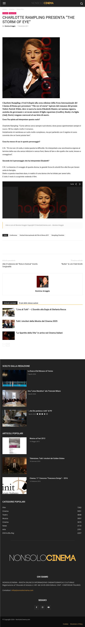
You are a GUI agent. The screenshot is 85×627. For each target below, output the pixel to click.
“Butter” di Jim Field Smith (72, 264)
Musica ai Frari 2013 (37, 438)
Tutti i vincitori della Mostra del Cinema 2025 (36, 321)
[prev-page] (4, 344)
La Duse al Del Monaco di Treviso (40, 371)
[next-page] (7, 344)
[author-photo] (42, 287)
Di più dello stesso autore (28, 303)
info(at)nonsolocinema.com (22, 590)
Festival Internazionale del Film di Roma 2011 (34, 235)
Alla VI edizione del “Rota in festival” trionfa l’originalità (19, 265)
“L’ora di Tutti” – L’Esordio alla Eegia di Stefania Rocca (41, 309)
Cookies (65, 624)
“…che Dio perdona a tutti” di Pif (40, 411)
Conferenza (13, 235)
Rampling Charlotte (58, 235)
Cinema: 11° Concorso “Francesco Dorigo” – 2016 (49, 478)
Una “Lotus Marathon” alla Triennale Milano (44, 391)
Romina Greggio (10, 26)
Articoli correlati (10, 303)
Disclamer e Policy (76, 624)
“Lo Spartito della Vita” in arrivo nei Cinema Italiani (39, 333)
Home (4, 9)
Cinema (11, 9)
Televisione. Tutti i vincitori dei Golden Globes (47, 458)
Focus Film (20, 9)
